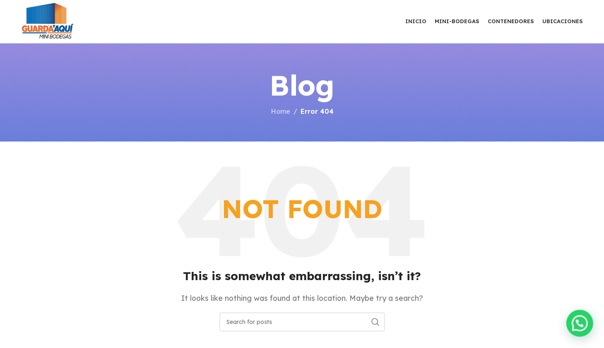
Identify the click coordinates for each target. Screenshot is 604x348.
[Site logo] (47, 21)
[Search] (302, 321)
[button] (580, 323)
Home (280, 111)
